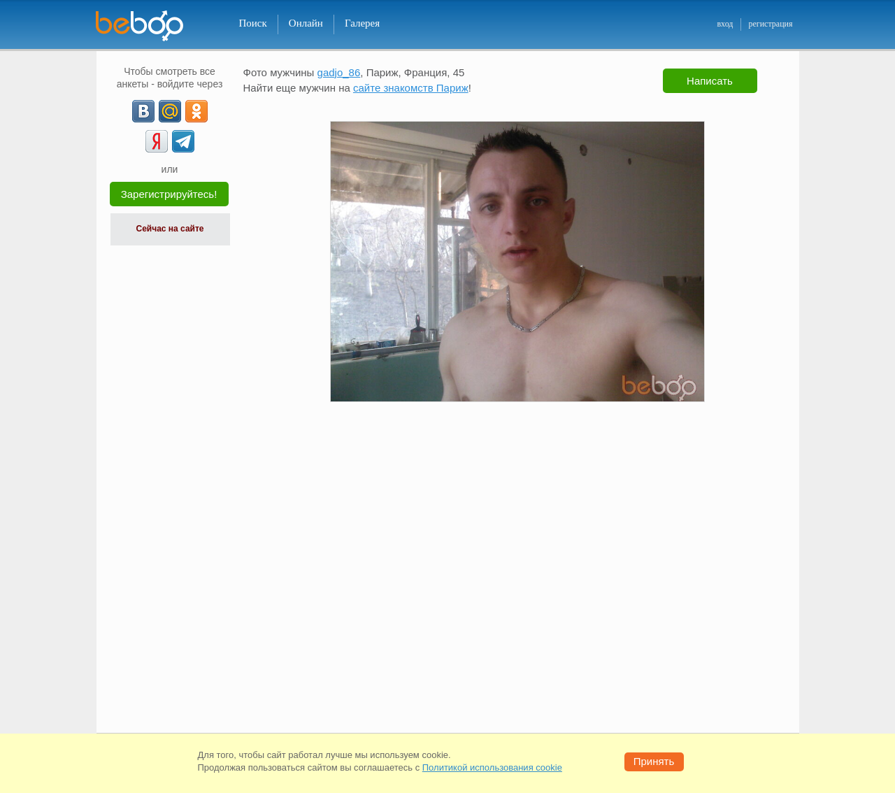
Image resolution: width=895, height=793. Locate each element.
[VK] (143, 111)
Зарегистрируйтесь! (169, 194)
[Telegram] (183, 141)
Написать (710, 81)
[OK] (196, 111)
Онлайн (306, 23)
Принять (654, 761)
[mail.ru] (170, 111)
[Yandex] (156, 141)
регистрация (770, 24)
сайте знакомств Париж (410, 88)
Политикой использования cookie (492, 767)
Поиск (253, 23)
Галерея (362, 23)
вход (725, 24)
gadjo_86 (339, 72)
